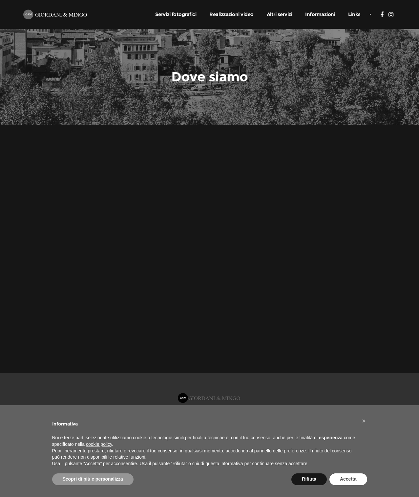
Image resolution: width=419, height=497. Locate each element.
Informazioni (320, 14)
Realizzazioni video (231, 14)
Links (354, 14)
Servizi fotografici (176, 14)
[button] (364, 421)
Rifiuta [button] (309, 479)
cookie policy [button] (99, 444)
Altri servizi (279, 14)
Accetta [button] (348, 479)
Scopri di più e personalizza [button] (93, 479)
